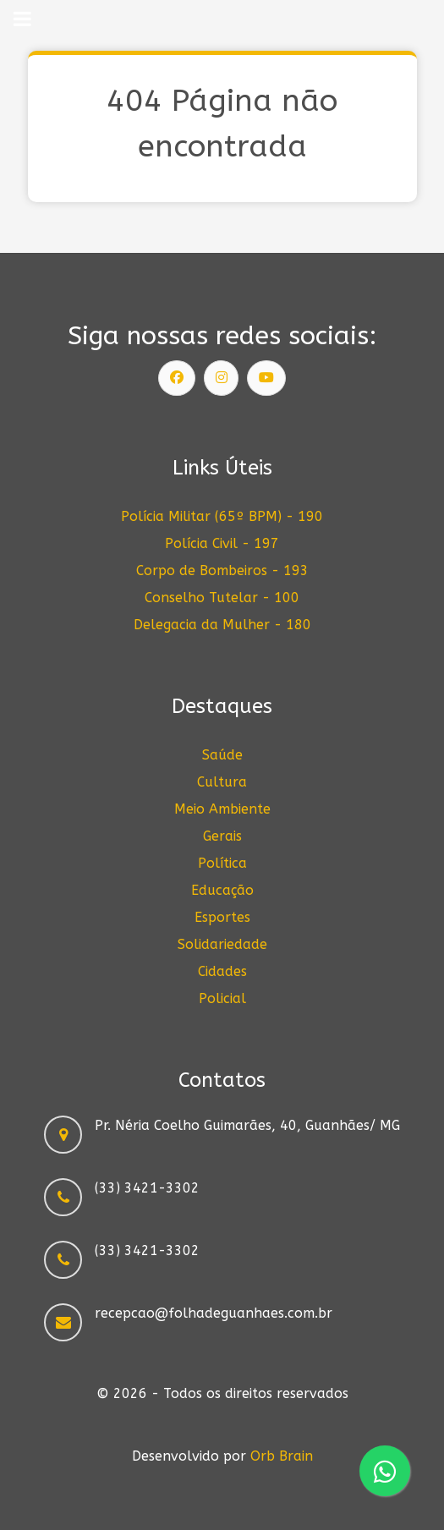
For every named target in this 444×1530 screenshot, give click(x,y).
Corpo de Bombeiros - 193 (222, 570)
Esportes (222, 917)
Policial (222, 998)
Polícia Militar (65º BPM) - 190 (222, 516)
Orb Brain (281, 1456)
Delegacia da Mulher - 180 (222, 625)
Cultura (222, 782)
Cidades (222, 971)
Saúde (222, 755)
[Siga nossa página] (176, 378)
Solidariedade (222, 944)
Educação (222, 890)
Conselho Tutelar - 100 (222, 598)
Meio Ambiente (222, 809)
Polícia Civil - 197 (222, 543)
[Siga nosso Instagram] (221, 378)
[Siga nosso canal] (266, 378)
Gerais (222, 836)
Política (222, 863)
